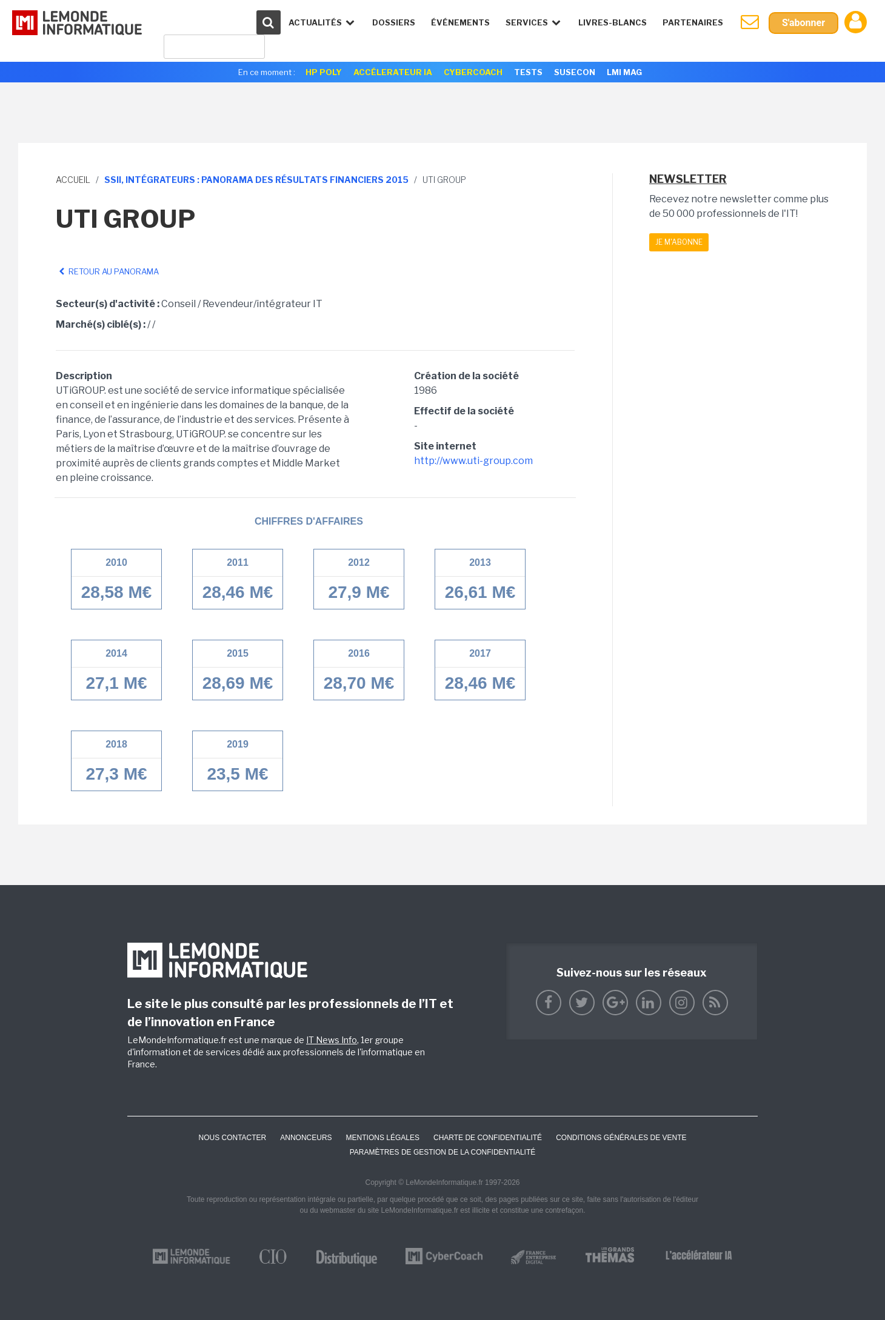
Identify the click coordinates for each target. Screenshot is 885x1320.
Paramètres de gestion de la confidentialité (443, 1152)
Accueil (73, 179)
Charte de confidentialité (487, 1137)
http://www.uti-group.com (473, 460)
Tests (528, 72)
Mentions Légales (382, 1137)
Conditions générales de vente (621, 1137)
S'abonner (803, 22)
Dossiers (393, 22)
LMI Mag (624, 72)
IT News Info (331, 1040)
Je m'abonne (679, 242)
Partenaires (693, 22)
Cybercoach (473, 72)
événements (460, 22)
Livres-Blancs (612, 22)
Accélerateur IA (392, 72)
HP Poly (324, 72)
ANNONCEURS (306, 1137)
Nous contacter (232, 1137)
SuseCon (574, 72)
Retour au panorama (107, 271)
